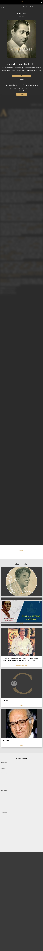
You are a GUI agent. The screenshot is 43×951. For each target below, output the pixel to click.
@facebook (4, 790)
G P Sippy (6, 740)
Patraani (5, 700)
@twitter (3, 768)
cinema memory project (21, 665)
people (3, 7)
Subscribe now (21, 76)
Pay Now (21, 94)
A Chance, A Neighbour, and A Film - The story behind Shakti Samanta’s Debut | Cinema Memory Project (20, 659)
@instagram (4, 762)
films (21, 705)
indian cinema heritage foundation (32, 7)
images (21, 550)
